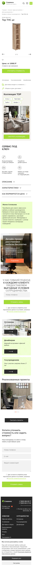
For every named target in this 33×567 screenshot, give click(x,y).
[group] (16, 36)
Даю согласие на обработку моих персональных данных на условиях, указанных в (16, 309)
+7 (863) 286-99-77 (25, 501)
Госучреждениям (16, 80)
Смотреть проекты (16, 420)
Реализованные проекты (6, 528)
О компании (5, 522)
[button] (3, 54)
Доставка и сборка (7, 524)
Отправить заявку (17, 302)
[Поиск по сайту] (24, 3)
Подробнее (15, 260)
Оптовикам (5, 80)
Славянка (7, 501)
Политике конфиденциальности (17, 311)
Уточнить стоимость (16, 71)
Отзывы (4, 532)
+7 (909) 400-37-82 (25, 503)
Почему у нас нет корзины (6, 507)
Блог (3, 534)
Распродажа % (6, 537)
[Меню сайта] (31, 3)
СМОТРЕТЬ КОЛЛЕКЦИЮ (16, 136)
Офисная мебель (7, 519)
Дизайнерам (27, 80)
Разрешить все (16, 558)
